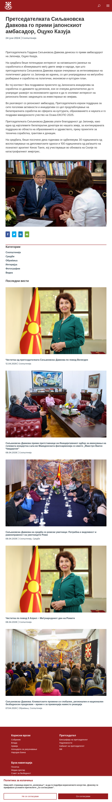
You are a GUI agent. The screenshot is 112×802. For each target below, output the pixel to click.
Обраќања (11, 260)
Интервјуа (11, 264)
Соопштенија (29, 38)
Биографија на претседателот (73, 739)
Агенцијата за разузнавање (24, 749)
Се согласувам (83, 796)
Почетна (15, 767)
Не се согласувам (30, 796)
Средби (10, 256)
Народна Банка (18, 752)
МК (60, 749)
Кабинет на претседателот (71, 746)
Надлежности (65, 743)
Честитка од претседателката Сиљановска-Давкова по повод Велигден (47, 359)
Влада (14, 743)
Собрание (16, 739)
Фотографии (13, 268)
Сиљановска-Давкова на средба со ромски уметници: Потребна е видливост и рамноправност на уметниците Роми (51, 533)
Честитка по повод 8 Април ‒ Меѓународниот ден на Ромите (40, 618)
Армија (14, 746)
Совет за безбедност (21, 773)
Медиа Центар (18, 770)
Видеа (9, 272)
